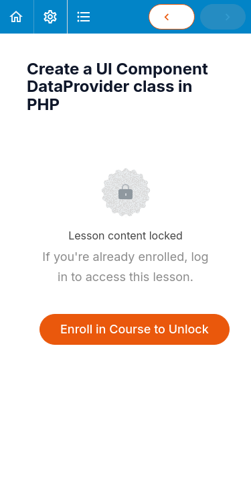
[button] (16, 17)
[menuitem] (50, 17)
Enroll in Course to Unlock (134, 329)
